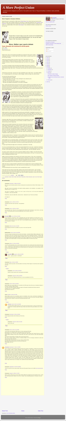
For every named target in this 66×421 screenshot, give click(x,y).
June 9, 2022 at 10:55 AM (17, 270)
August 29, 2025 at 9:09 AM (17, 275)
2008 (48, 66)
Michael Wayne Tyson (24, 21)
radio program (21, 24)
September (50, 69)
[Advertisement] (22, 403)
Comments (48, 51)
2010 (48, 63)
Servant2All (7, 216)
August (49, 71)
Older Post (40, 410)
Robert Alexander (29, 176)
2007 (48, 81)
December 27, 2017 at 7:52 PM (15, 347)
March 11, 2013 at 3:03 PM (14, 243)
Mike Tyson (19, 176)
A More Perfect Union (18, 7)
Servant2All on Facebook (50, 42)
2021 (48, 57)
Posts (47, 49)
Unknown (9, 304)
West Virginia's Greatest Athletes (53, 75)
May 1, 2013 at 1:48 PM (14, 262)
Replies (7, 252)
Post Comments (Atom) (11, 413)
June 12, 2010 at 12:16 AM (15, 216)
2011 (48, 62)
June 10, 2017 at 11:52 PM (14, 329)
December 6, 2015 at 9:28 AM (15, 314)
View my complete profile (50, 21)
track (36, 176)
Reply (6, 198)
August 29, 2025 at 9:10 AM (17, 321)
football (10, 176)
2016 (48, 60)
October (49, 68)
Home (22, 410)
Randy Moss (23, 176)
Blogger (39, 417)
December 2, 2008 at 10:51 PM (15, 183)
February (49, 79)
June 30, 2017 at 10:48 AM (16, 304)
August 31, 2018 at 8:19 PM (18, 254)
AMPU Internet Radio (49, 44)
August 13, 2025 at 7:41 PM (14, 373)
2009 (48, 65)
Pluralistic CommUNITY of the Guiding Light (53, 43)
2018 (48, 59)
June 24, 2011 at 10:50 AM (15, 232)
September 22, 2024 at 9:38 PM (15, 366)
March (49, 72)
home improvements (39, 368)
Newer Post (5, 410)
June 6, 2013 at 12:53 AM (14, 283)
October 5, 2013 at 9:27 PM (12, 294)
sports (34, 176)
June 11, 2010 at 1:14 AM (14, 208)
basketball (6, 176)
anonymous (7, 347)
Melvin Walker (14, 176)
